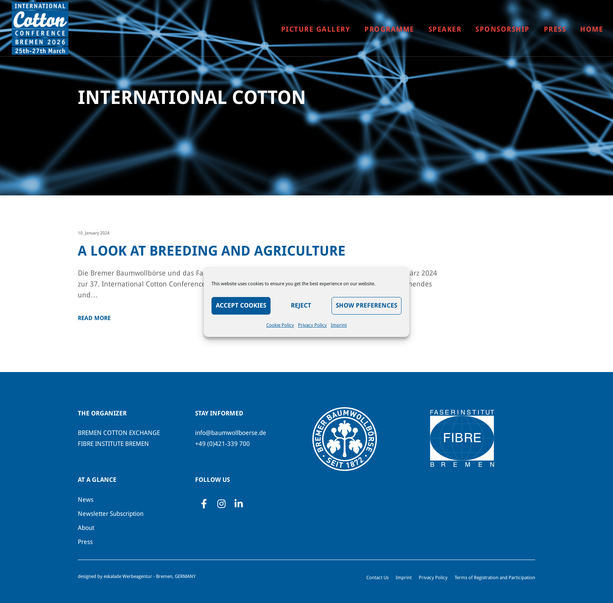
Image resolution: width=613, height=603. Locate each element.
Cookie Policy (280, 325)
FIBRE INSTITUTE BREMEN (113, 443)
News (85, 499)
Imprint (339, 325)
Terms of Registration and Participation (495, 577)
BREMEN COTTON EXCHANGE (119, 433)
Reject (301, 305)
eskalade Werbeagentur (128, 576)
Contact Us (377, 577)
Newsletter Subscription (110, 513)
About (86, 527)
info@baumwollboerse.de (230, 433)
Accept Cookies (241, 305)
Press (85, 542)
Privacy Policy (312, 325)
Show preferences (366, 305)
